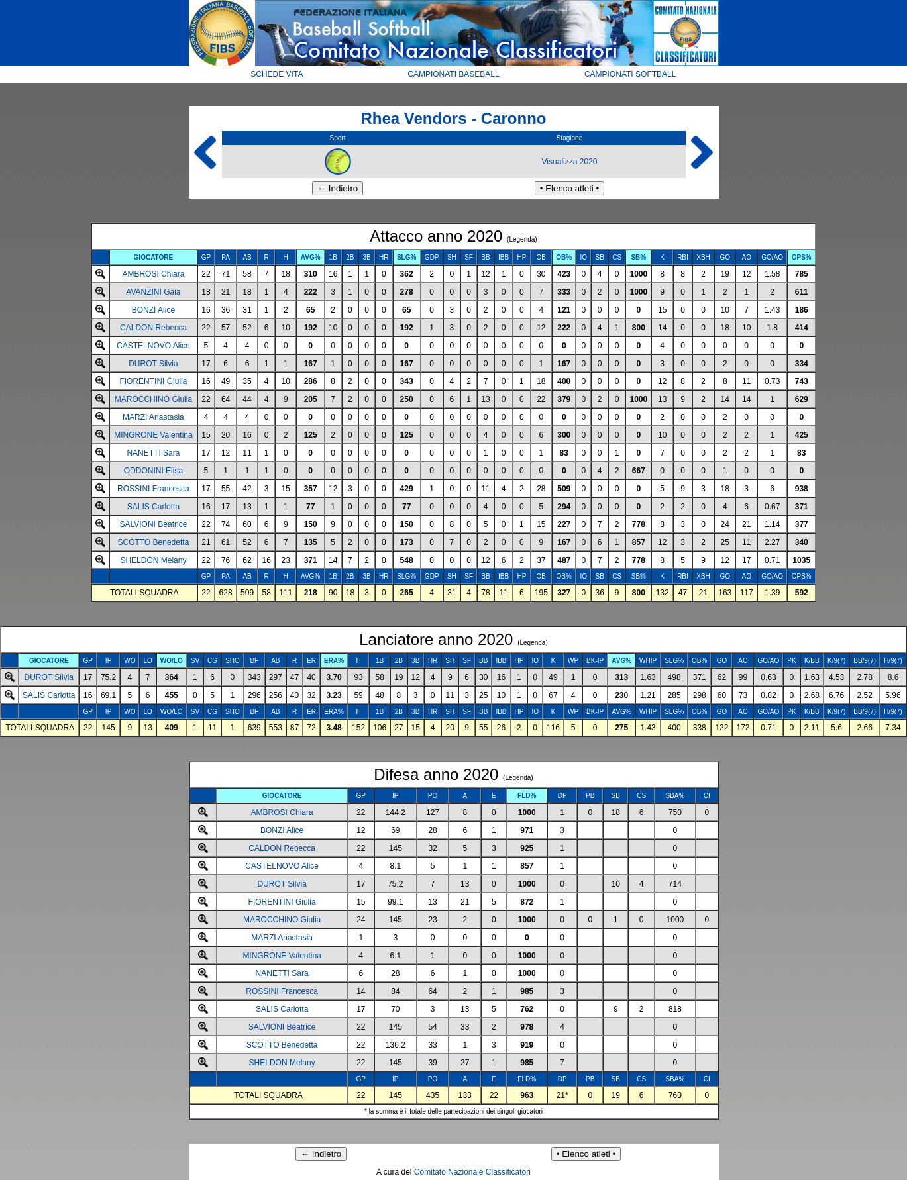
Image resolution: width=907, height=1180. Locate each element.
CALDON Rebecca (153, 327)
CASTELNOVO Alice (153, 345)
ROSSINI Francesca (153, 488)
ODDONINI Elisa (153, 470)
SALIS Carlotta (153, 506)
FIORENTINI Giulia (153, 381)
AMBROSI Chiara (153, 274)
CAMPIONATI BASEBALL (453, 74)
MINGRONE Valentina (153, 435)
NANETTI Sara (153, 453)
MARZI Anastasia (153, 417)
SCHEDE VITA (276, 74)
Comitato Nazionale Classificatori (472, 1172)
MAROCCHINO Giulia (153, 399)
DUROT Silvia (153, 363)
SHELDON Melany (153, 560)
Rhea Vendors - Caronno (453, 118)
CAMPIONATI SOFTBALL (630, 74)
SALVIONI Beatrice (153, 524)
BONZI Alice (153, 310)
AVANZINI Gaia (153, 292)
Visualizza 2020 (570, 161)
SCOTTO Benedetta (153, 542)
